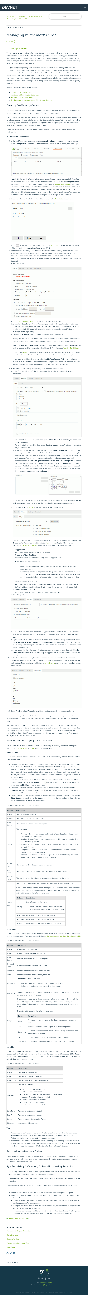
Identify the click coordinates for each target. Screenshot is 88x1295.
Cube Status (11, 1247)
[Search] (65, 16)
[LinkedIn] (14, 1253)
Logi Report (22, 16)
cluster (25, 352)
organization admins (62, 184)
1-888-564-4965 (46, 1282)
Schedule (18, 748)
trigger (31, 507)
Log (33, 748)
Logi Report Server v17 (35, 16)
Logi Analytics (11, 16)
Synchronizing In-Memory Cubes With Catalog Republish (32, 100)
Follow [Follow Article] (11, 41)
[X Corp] (11, 1253)
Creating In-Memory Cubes (21, 92)
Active (25, 748)
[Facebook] (7, 1253)
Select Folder (55, 245)
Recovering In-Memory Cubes (22, 98)
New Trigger (50, 543)
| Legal (56, 1292)
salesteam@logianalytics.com (46, 1285)
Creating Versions (13, 1239)
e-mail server (50, 663)
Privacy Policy (62, 1292)
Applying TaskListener (71, 348)
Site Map (69, 1292)
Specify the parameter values (23, 321)
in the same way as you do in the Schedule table (63, 936)
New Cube (59, 199)
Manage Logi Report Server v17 (17, 19)
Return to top (13, 1263)
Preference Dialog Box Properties (19, 1231)
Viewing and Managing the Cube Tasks (25, 95)
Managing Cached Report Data (18, 1243)
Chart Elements (12, 1235)
